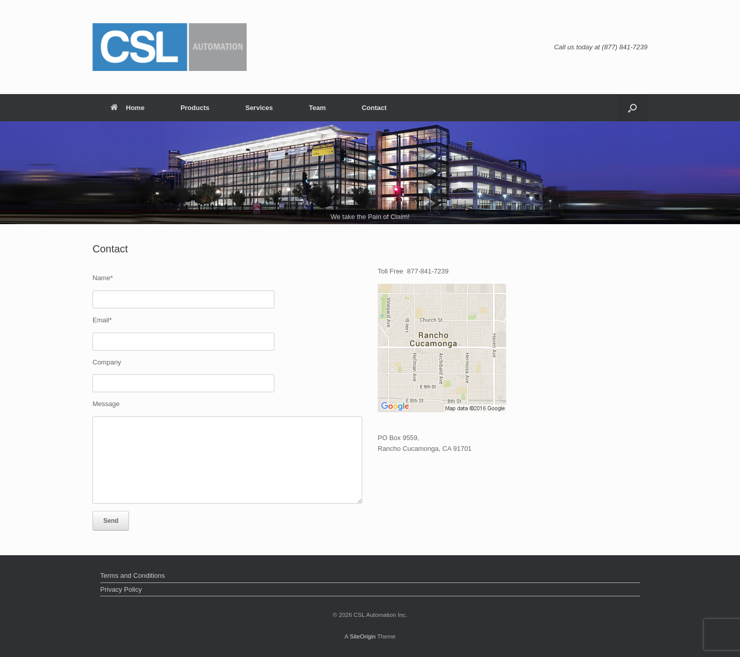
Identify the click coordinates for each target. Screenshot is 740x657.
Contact (374, 108)
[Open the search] (632, 107)
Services (259, 108)
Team (317, 108)
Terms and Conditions (132, 575)
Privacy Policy (121, 589)
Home (127, 108)
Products (194, 108)
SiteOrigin (362, 636)
